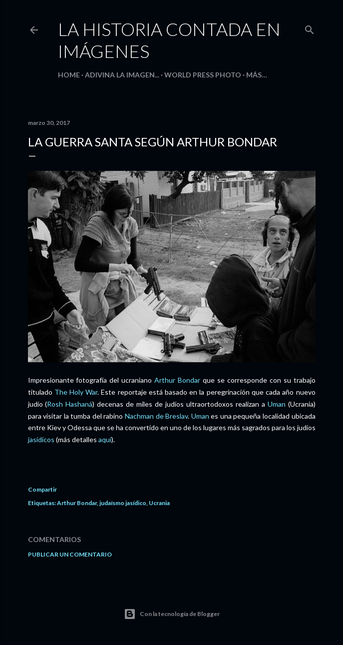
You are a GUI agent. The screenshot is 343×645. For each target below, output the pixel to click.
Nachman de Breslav (156, 416)
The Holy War (75, 392)
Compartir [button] (42, 489)
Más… (256, 74)
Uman (277, 404)
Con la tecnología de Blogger (172, 614)
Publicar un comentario (70, 554)
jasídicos (41, 439)
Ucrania (159, 503)
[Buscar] (310, 27)
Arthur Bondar (177, 380)
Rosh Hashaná (69, 404)
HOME (69, 74)
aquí (104, 439)
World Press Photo (202, 74)
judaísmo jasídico (122, 503)
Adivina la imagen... (122, 74)
